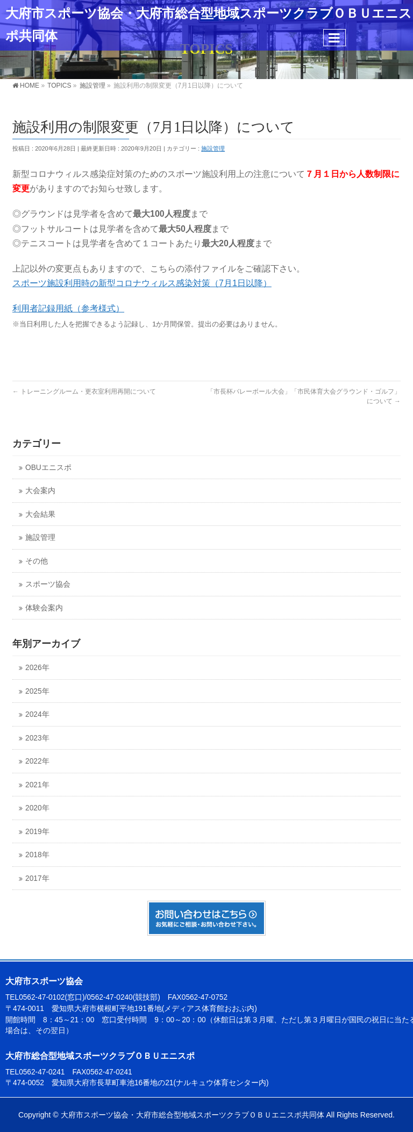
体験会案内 (44, 608)
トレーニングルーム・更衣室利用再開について (84, 391)
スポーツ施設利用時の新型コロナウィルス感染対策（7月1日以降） (142, 283)
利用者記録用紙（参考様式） (68, 308)
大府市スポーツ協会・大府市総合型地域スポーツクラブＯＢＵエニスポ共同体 (192, 1114)
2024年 (37, 714)
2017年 (37, 878)
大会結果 (40, 514)
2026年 (37, 668)
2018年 (37, 855)
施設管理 (213, 148)
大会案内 (40, 491)
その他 (36, 561)
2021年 (37, 785)
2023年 (37, 738)
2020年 (37, 808)
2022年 (37, 761)
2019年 (37, 832)
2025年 (37, 691)
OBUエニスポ (48, 468)
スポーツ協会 (47, 584)
